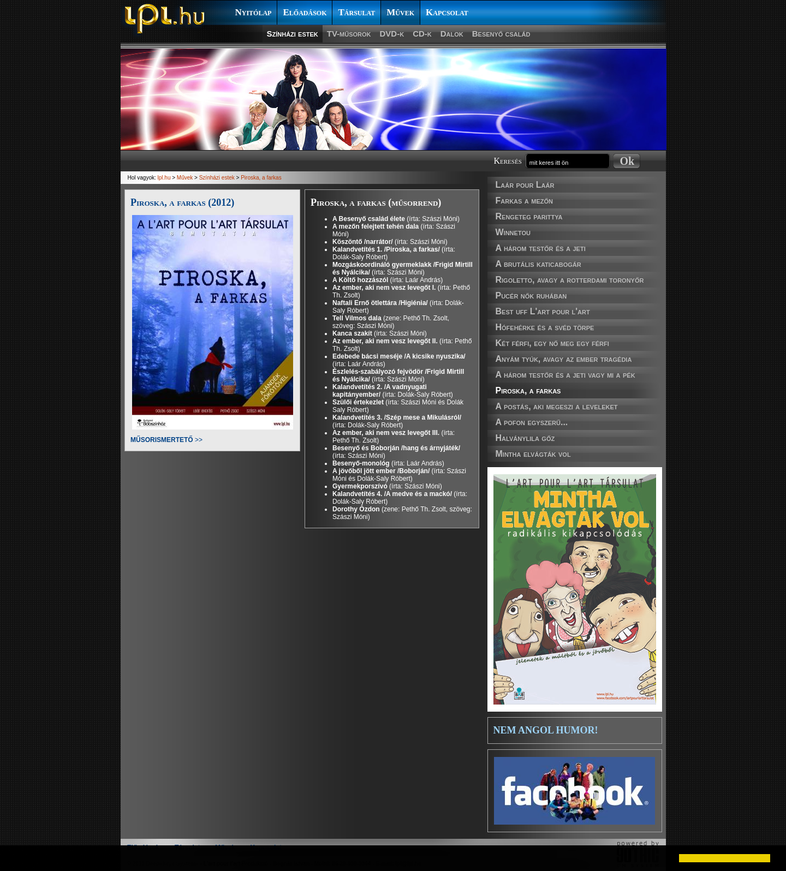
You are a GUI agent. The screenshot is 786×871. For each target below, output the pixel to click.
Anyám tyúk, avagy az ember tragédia (564, 358)
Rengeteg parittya (529, 216)
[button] (17, 858)
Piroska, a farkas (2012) (182, 202)
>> (166, 440)
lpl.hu (164, 178)
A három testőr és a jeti (541, 248)
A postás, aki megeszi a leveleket (557, 406)
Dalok (451, 33)
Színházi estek (292, 33)
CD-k (422, 33)
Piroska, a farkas (528, 390)
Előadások (304, 12)
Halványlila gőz (525, 438)
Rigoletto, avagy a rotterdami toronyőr (570, 279)
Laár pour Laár (525, 184)
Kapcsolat (447, 12)
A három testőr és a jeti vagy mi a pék (565, 374)
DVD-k (392, 33)
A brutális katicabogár (538, 264)
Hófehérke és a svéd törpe (545, 327)
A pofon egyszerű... (532, 422)
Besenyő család (501, 33)
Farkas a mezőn (524, 200)
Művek (400, 12)
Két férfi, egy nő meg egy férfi (552, 343)
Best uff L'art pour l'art (543, 311)
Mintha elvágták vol (533, 453)
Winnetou (513, 232)
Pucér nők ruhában (531, 295)
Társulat (356, 12)
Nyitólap (253, 12)
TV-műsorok (349, 33)
